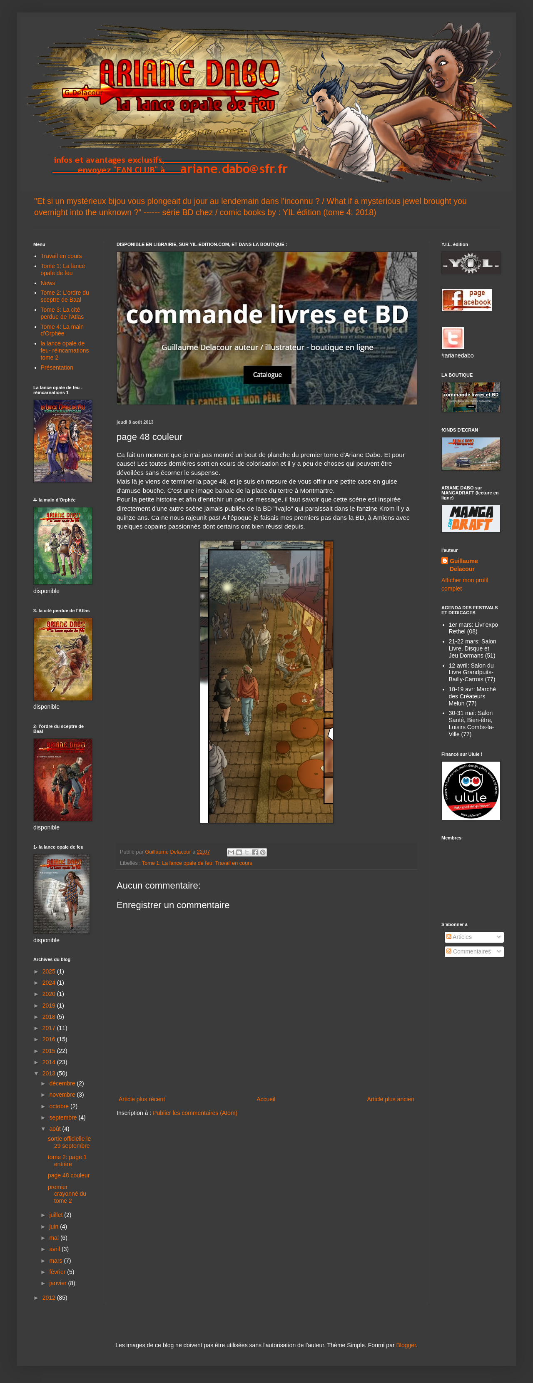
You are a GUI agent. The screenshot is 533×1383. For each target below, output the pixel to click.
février (58, 1272)
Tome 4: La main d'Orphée (62, 330)
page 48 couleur (69, 1175)
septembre (63, 1117)
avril (55, 1249)
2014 (49, 1062)
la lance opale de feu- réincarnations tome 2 (65, 350)
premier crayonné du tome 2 (67, 1194)
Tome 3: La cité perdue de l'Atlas (62, 313)
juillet (56, 1215)
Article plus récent (142, 1099)
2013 (49, 1073)
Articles (459, 937)
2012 (49, 1297)
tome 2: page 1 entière (67, 1160)
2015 (49, 1051)
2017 (49, 1028)
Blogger (406, 1345)
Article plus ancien (390, 1099)
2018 (49, 1016)
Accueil (266, 1099)
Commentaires (468, 951)
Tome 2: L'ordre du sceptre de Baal (65, 296)
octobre (59, 1106)
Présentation (57, 367)
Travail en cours (233, 863)
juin (54, 1226)
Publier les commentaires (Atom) (195, 1113)
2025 (49, 971)
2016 (49, 1039)
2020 (49, 994)
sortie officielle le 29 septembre (69, 1142)
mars (56, 1260)
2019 (49, 1005)
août (55, 1128)
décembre (63, 1083)
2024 (49, 982)
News (48, 283)
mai (54, 1237)
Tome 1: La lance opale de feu (177, 863)
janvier (58, 1283)
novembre (63, 1094)
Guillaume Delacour (464, 565)
